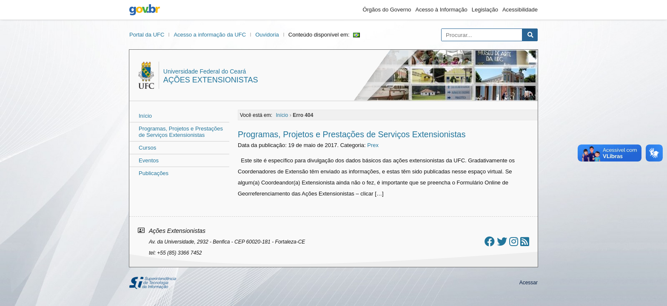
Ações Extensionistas (210, 80)
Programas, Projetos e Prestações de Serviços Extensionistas (181, 131)
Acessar (528, 283)
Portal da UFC (146, 34)
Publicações (153, 173)
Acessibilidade (520, 9)
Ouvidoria (267, 34)
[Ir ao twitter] (502, 241)
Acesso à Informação (441, 9)
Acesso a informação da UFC (210, 34)
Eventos (149, 160)
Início (145, 116)
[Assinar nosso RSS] (524, 241)
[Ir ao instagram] (513, 241)
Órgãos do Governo (386, 9)
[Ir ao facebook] (490, 241)
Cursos (147, 147)
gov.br (144, 9)
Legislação (485, 9)
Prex (373, 145)
